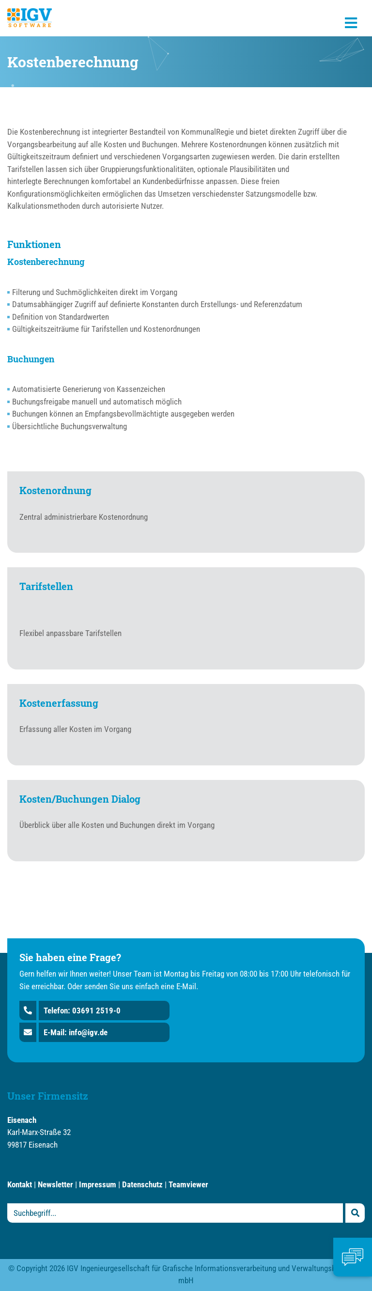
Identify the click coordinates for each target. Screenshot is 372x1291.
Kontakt (19, 1184)
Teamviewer (188, 1184)
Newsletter (55, 1184)
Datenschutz (142, 1184)
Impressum (97, 1184)
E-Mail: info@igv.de (76, 1032)
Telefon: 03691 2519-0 (82, 1010)
